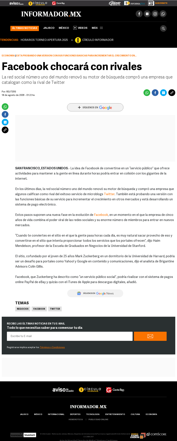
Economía (8, 56)
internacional (56, 414)
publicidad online (98, 420)
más (97, 28)
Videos (80, 27)
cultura (135, 414)
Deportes (75, 414)
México (64, 28)
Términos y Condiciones (52, 347)
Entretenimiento (115, 414)
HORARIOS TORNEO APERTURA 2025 (44, 40)
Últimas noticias (24, 28)
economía (151, 414)
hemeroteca (76, 420)
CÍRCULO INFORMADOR (97, 40)
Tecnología (93, 414)
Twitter (109, 194)
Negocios (23, 309)
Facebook (101, 215)
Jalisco (48, 28)
